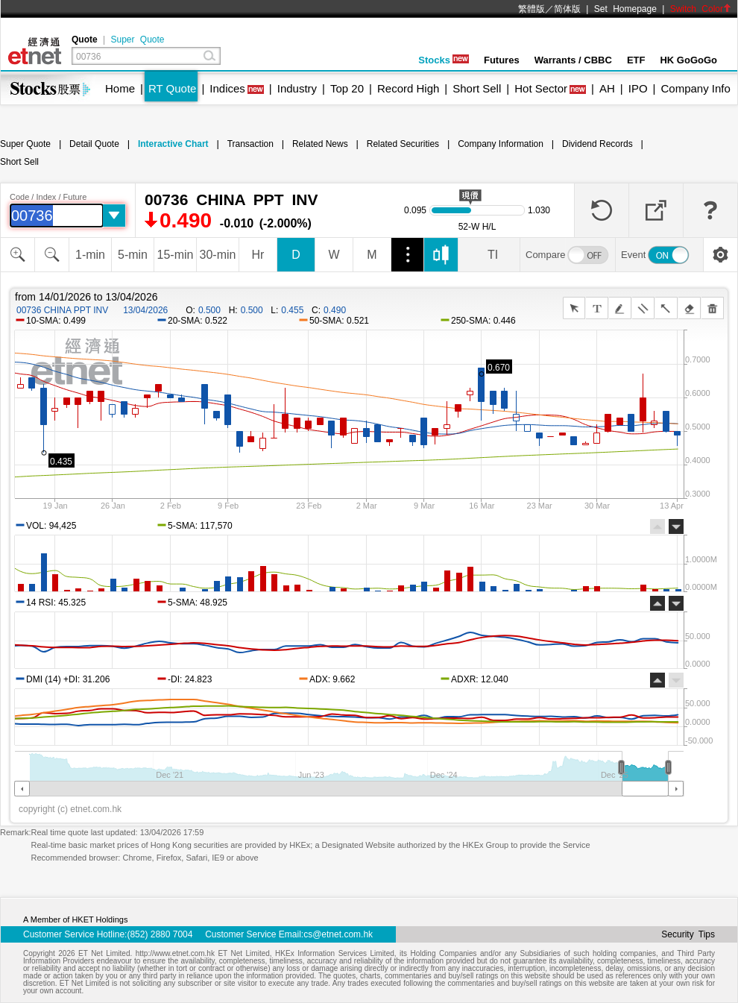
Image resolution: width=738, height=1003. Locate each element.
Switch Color (700, 9)
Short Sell (476, 88)
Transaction (250, 144)
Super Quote (137, 39)
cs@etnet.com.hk (338, 934)
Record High (408, 88)
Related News (320, 144)
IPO (638, 88)
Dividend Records (597, 144)
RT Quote (172, 88)
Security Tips (688, 934)
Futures (502, 60)
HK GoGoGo (688, 60)
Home (120, 88)
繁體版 (531, 9)
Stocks (443, 60)
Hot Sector (540, 88)
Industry (297, 88)
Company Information (500, 144)
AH (607, 88)
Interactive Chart (173, 144)
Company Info (695, 88)
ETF (636, 60)
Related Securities (403, 144)
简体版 (567, 9)
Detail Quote (94, 144)
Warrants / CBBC (573, 60)
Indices (227, 88)
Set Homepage (625, 9)
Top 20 (347, 88)
